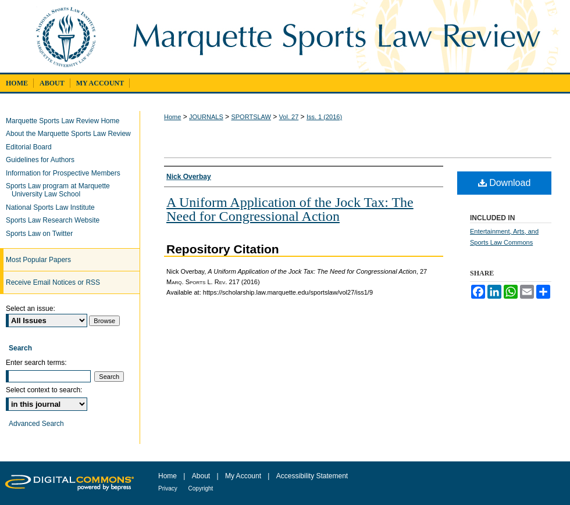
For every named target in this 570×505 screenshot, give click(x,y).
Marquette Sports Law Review (344, 36)
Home (172, 116)
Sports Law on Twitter (42, 234)
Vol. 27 (289, 116)
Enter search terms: (36, 363)
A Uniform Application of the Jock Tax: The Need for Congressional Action (290, 209)
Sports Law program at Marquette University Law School (61, 190)
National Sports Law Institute (53, 207)
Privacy (168, 488)
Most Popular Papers (38, 260)
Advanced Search (36, 424)
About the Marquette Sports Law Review (71, 134)
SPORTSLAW (250, 116)
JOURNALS (206, 116)
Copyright (200, 488)
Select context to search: (44, 390)
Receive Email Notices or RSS (53, 282)
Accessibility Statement (312, 476)
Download (504, 183)
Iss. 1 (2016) (324, 116)
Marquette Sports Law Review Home (65, 121)
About (202, 476)
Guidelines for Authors (43, 160)
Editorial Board (32, 147)
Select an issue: (30, 309)
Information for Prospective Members (66, 173)
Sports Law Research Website (55, 220)
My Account (244, 476)
